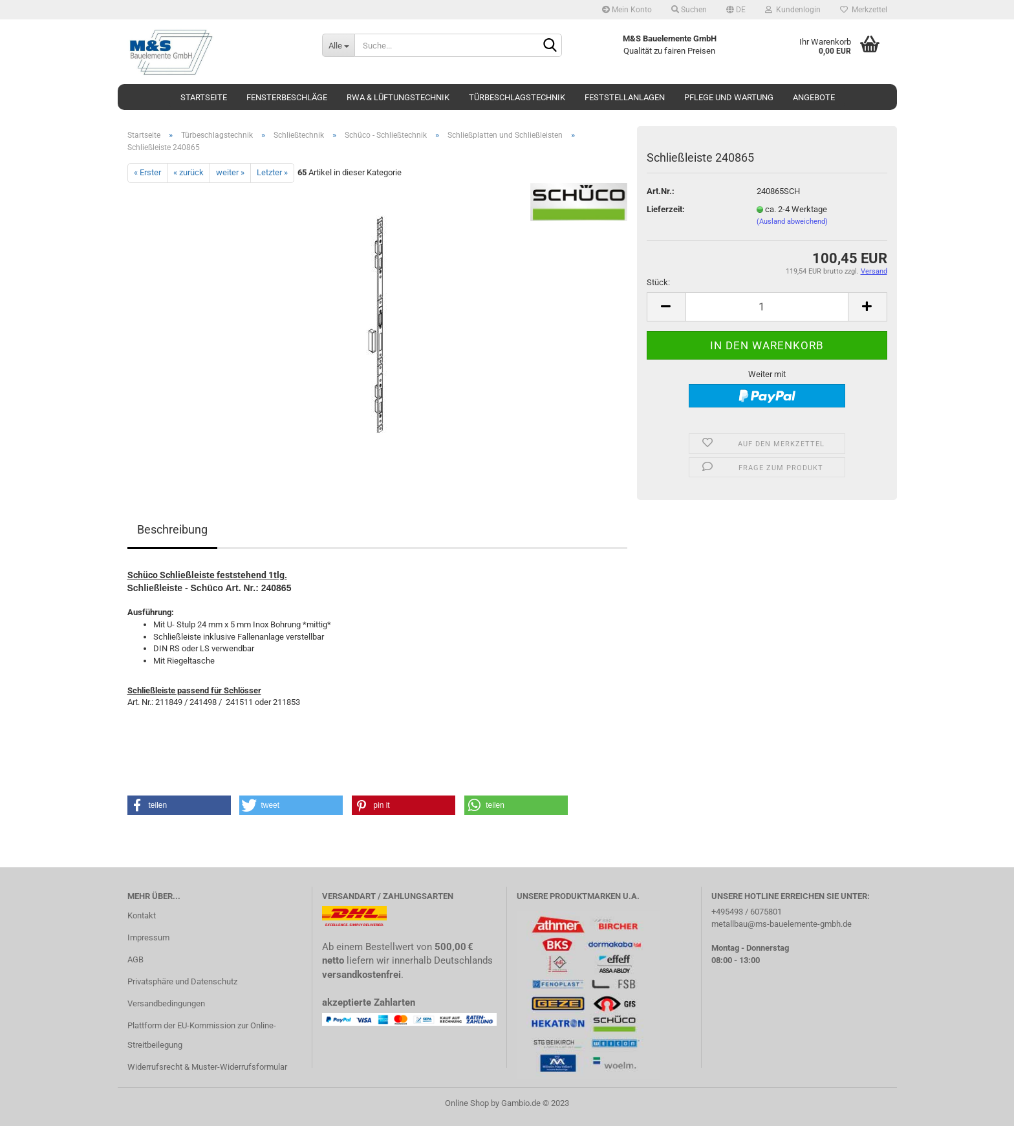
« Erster (147, 172)
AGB (135, 959)
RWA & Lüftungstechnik (398, 97)
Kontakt (141, 915)
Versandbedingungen (166, 1003)
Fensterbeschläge (286, 97)
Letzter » (272, 172)
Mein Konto (627, 9)
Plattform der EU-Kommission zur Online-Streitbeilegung (201, 1035)
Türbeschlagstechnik (517, 97)
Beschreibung (172, 529)
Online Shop (467, 1103)
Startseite (203, 97)
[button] (179, 805)
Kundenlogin (793, 9)
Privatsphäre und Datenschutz (182, 981)
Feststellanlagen (625, 97)
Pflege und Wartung (728, 97)
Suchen (689, 9)
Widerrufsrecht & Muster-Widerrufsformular (207, 1067)
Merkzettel (863, 9)
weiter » (230, 172)
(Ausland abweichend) (792, 221)
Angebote (814, 97)
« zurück (188, 172)
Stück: (658, 282)
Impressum (148, 937)
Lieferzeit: (666, 209)
